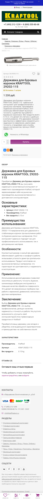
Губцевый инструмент (11, 426)
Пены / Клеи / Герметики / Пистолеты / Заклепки (21, 449)
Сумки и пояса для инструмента (15, 455)
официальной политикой (11, 479)
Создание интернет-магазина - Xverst (15, 491)
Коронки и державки (20, 155)
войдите (25, 375)
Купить (26, 142)
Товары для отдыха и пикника (14, 458)
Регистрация (27, 7)
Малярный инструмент (11, 452)
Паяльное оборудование (12, 438)
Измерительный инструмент (13, 432)
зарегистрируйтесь (10, 375)
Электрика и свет (9, 441)
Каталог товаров (13, 32)
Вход (17, 7)
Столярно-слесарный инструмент (15, 423)
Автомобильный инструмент (14, 435)
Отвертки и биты (9, 429)
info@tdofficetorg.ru (11, 413)
